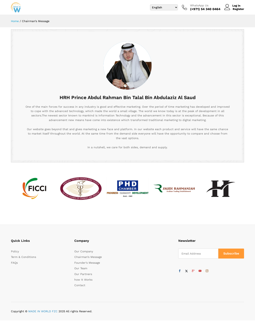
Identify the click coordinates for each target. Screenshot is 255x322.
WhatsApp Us (199, 5)
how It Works (83, 281)
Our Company (83, 253)
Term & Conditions (23, 258)
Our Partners (83, 275)
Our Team (80, 269)
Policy (15, 253)
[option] (34, 190)
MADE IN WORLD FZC (43, 312)
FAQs (14, 264)
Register (238, 9)
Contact (79, 286)
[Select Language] (164, 7)
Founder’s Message (87, 264)
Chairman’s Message (88, 258)
